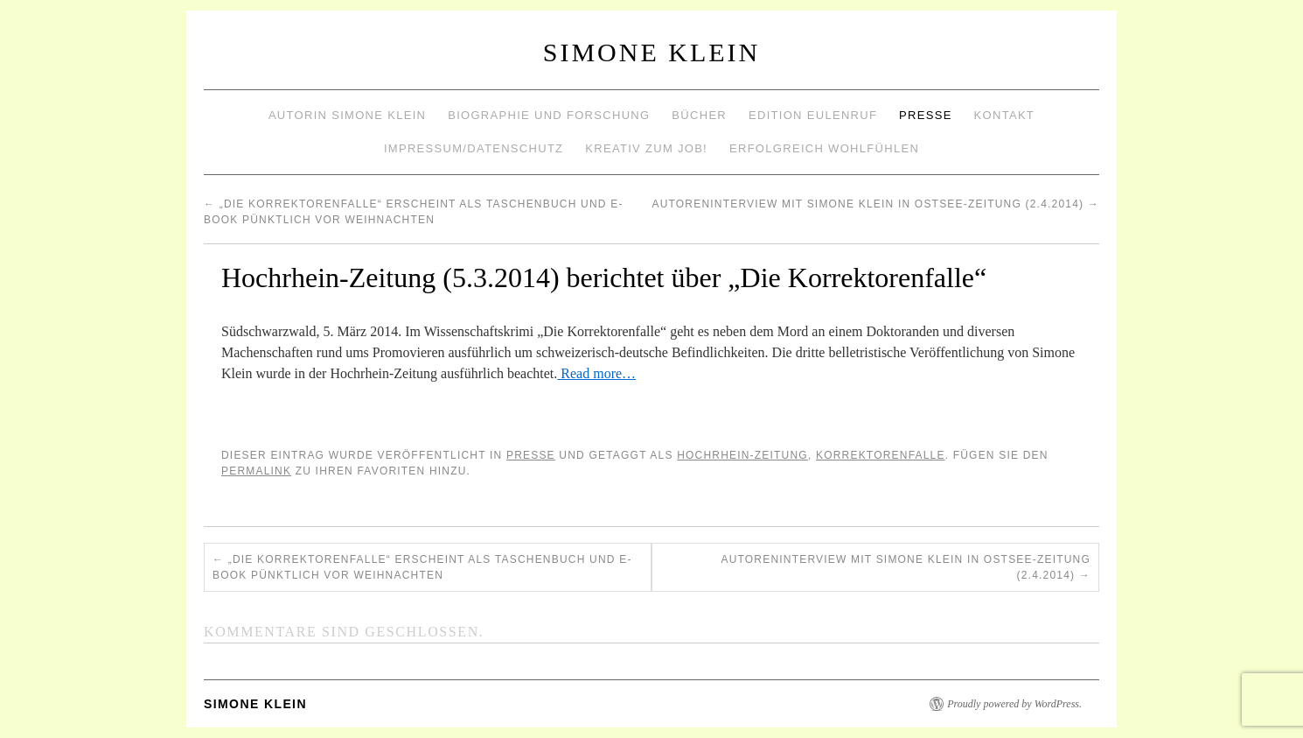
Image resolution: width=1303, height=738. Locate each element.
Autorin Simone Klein (347, 115)
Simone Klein (651, 52)
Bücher (699, 115)
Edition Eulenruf (813, 115)
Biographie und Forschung (549, 115)
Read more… (596, 373)
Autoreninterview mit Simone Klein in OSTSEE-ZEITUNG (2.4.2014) (875, 204)
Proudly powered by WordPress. (1014, 704)
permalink (256, 471)
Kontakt (1004, 115)
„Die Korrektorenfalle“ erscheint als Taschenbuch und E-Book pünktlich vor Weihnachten (422, 567)
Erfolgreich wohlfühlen (824, 148)
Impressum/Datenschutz (473, 148)
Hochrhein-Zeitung (742, 455)
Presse (925, 115)
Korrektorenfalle (880, 455)
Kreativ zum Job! (646, 148)
